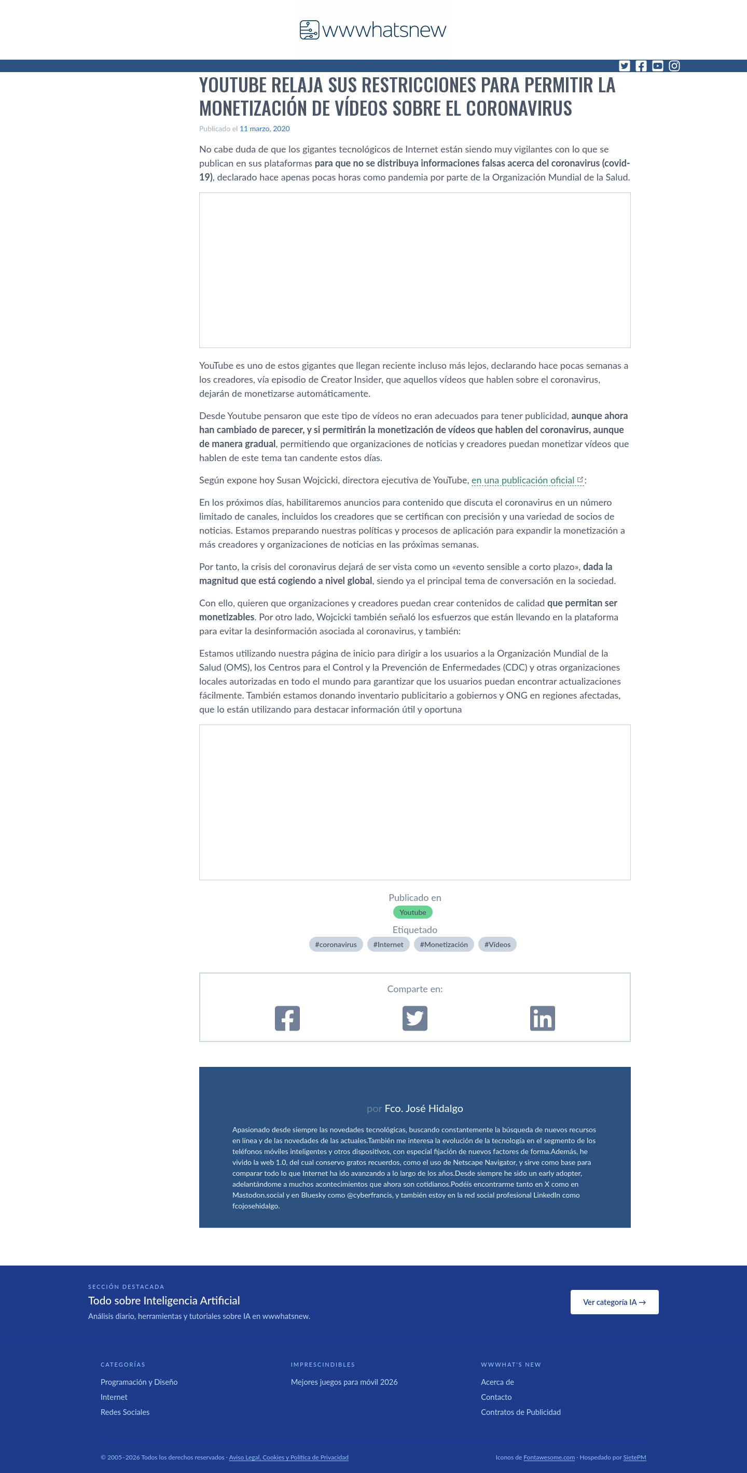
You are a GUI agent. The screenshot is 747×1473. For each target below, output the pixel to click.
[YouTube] (658, 66)
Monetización (446, 944)
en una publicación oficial (523, 479)
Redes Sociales (125, 1411)
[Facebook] (641, 66)
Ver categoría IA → (614, 1302)
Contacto (496, 1396)
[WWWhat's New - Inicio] (373, 30)
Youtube (412, 912)
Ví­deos (499, 944)
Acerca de (497, 1381)
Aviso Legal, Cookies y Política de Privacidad (289, 1457)
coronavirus (338, 944)
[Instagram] (674, 66)
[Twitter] (624, 66)
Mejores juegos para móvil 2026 (344, 1381)
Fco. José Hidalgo (423, 1108)
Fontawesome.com (549, 1457)
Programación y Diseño (139, 1381)
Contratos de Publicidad (521, 1411)
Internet (391, 944)
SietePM (635, 1457)
